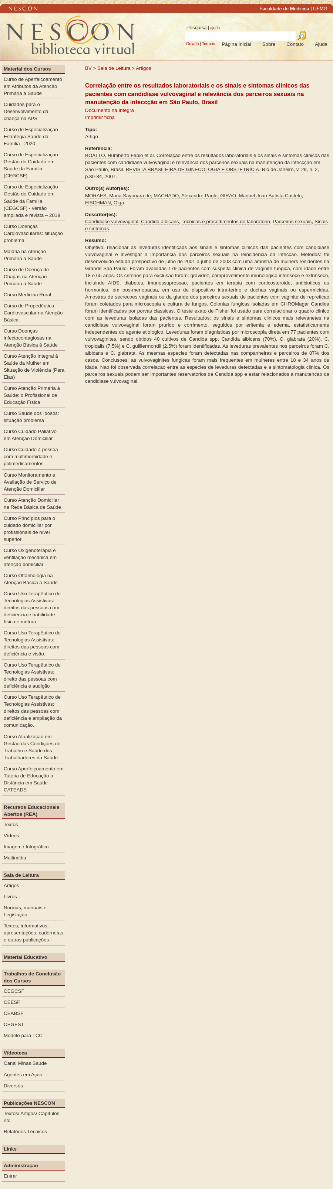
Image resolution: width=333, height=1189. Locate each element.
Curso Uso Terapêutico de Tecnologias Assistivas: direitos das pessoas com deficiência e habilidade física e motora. (32, 607)
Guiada (192, 43)
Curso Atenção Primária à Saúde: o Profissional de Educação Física (32, 395)
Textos (11, 824)
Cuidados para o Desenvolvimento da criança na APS (26, 111)
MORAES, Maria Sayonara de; (119, 195)
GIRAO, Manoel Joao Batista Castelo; (261, 195)
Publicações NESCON (29, 1103)
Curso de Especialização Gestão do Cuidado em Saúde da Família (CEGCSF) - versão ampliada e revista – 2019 (32, 201)
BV (88, 68)
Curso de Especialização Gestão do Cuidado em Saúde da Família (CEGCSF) (31, 165)
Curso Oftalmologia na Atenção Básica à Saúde (31, 579)
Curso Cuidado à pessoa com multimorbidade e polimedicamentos (31, 456)
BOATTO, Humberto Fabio (114, 155)
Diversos (13, 1086)
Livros (10, 896)
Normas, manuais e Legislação (25, 911)
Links (10, 1149)
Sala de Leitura (114, 68)
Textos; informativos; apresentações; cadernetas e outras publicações (33, 933)
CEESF (12, 1002)
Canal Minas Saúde (25, 1063)
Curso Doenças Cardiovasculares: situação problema (33, 233)
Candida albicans (160, 221)
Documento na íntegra (109, 110)
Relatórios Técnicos (25, 1131)
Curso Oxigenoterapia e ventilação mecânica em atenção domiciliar (30, 557)
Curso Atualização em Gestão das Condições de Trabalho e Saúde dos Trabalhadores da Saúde (32, 747)
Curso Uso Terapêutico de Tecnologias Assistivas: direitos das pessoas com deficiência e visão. (32, 643)
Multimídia (15, 858)
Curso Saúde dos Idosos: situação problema (31, 416)
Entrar (10, 1176)
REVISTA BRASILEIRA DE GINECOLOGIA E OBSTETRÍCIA (192, 169)
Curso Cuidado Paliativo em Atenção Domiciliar (30, 435)
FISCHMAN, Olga (104, 202)
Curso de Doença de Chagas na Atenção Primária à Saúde (26, 276)
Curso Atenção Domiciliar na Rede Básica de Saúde (32, 503)
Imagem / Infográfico (26, 846)
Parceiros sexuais (292, 221)
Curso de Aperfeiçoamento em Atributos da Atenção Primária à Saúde (33, 86)
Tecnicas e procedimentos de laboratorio (226, 221)
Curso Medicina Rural (27, 294)
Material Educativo (25, 957)
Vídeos (11, 835)
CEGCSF (14, 991)
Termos (208, 43)
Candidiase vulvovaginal (111, 221)
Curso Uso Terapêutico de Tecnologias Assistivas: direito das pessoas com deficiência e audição (32, 675)
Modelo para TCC (23, 1035)
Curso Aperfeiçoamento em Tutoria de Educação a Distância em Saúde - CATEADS (34, 779)
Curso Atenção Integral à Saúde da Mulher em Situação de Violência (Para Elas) (34, 366)
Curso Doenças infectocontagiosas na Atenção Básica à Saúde (31, 338)
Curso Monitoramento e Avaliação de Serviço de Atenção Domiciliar (30, 482)
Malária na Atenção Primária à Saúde (25, 255)
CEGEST (14, 1024)
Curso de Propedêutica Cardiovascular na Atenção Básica (33, 313)
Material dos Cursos (27, 69)
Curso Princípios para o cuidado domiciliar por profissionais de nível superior (29, 528)
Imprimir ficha (100, 117)
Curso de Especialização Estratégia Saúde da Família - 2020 (31, 136)
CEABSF (13, 1013)
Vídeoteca (15, 1053)
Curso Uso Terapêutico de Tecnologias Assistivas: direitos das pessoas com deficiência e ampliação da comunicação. (33, 711)
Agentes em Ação (23, 1074)
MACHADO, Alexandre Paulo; (187, 195)
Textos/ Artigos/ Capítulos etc (31, 1117)
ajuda (215, 27)
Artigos (143, 68)
